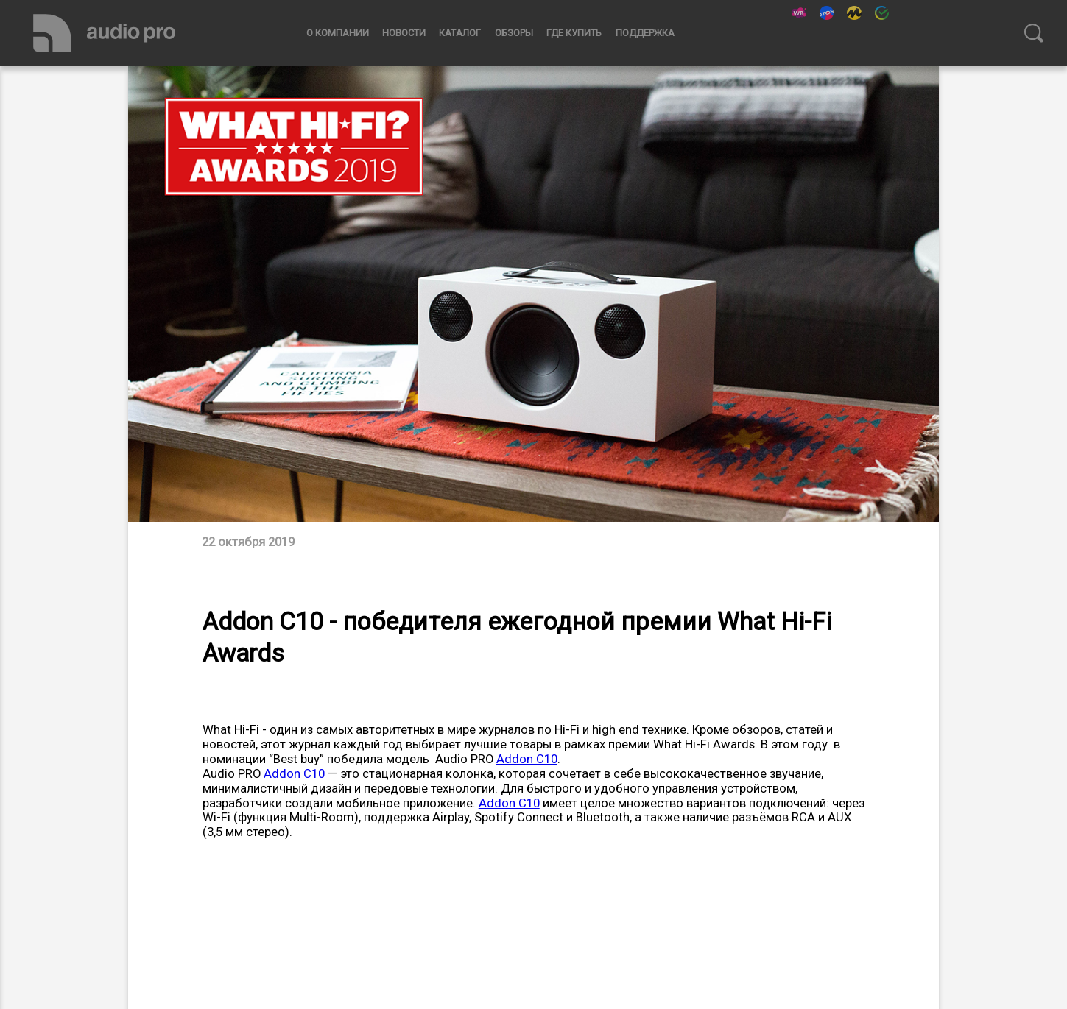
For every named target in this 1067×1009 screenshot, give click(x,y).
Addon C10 (526, 758)
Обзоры (514, 32)
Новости (404, 32)
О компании (337, 32)
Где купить (574, 32)
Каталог (460, 32)
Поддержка (645, 32)
